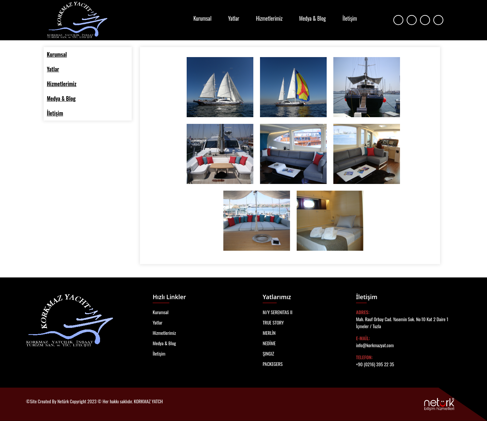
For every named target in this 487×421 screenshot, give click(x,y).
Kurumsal (202, 18)
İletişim (350, 18)
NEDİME (269, 343)
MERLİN (269, 332)
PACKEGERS (273, 363)
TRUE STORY (273, 322)
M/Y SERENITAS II (277, 311)
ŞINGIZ (268, 353)
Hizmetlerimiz (269, 18)
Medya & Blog (312, 18)
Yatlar (233, 18)
